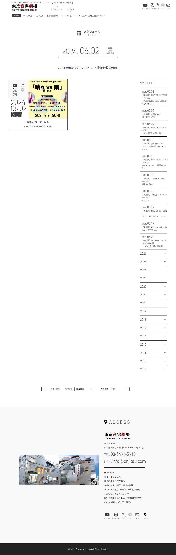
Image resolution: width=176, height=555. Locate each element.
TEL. (120, 454)
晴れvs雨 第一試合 (38, 124)
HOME (16, 15)
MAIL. (125, 461)
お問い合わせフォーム (124, 470)
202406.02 (19, 105)
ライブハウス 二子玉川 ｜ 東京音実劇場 (40, 15)
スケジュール (70, 15)
